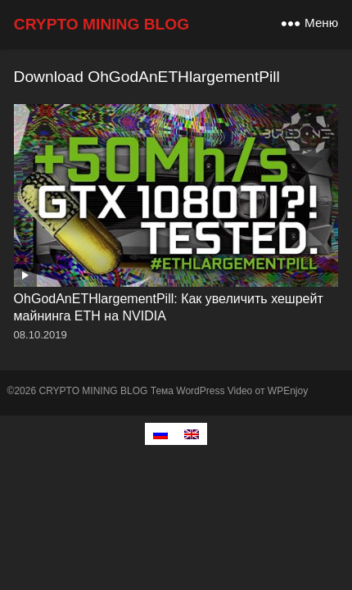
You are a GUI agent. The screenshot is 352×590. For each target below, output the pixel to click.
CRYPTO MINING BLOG (101, 24)
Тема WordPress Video (202, 391)
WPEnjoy (288, 391)
